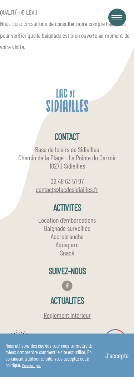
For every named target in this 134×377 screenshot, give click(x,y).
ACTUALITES (67, 300)
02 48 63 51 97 (67, 181)
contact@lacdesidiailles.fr (67, 189)
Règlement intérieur (67, 315)
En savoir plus (31, 365)
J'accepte (117, 355)
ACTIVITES (67, 207)
